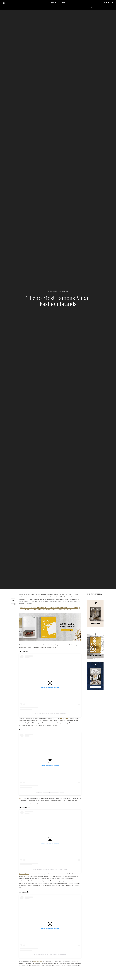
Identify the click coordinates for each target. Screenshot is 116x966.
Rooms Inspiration (69, 8)
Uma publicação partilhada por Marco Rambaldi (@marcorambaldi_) (50, 954)
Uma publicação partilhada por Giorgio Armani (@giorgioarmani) (50, 713)
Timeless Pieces (65, 291)
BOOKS (77, 8)
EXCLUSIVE (50, 291)
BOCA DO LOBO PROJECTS (48, 8)
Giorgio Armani (64, 718)
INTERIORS (38, 8)
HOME (25, 8)
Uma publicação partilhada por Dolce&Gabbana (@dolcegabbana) (50, 869)
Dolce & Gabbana (24, 874)
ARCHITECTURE (59, 8)
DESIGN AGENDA (85, 8)
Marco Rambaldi (37, 961)
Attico (20, 798)
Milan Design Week (57, 291)
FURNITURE (31, 8)
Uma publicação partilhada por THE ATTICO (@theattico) (50, 792)
